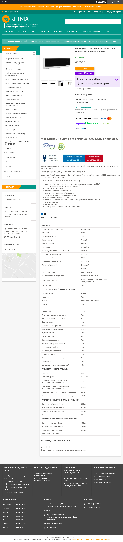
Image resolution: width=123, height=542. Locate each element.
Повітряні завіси (11, 138)
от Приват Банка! (93, 7)
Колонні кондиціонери (13, 95)
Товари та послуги (14, 41)
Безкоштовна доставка (84, 95)
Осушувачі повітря (12, 122)
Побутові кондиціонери (33, 41)
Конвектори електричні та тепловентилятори (15, 104)
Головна (8, 32)
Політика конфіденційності (101, 539)
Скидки (8, 148)
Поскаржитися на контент (81, 539)
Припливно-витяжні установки (16, 114)
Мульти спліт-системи (13, 69)
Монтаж (45, 32)
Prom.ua (73, 537)
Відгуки (8, 176)
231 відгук (102, 2)
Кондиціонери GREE (53, 41)
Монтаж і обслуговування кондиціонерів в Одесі (15, 64)
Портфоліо (9, 152)
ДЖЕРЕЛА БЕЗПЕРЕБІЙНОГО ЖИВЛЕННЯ (17, 143)
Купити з (84, 73)
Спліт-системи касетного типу (16, 79)
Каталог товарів (26, 32)
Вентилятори (10, 130)
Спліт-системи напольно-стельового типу (14, 74)
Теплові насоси (11, 110)
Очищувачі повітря (12, 126)
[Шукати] (118, 21)
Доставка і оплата (91, 32)
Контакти (72, 32)
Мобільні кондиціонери (14, 91)
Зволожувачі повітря (13, 118)
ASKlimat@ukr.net (13, 237)
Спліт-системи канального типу (17, 83)
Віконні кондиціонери (13, 87)
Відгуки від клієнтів (103, 476)
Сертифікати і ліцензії (13, 171)
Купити (84, 69)
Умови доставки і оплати (105, 473)
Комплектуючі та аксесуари (15, 134)
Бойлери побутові (12, 99)
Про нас (58, 32)
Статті (7, 162)
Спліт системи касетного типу (17, 484)
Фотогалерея (10, 157)
